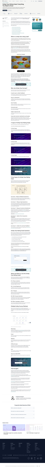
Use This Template (21, 73)
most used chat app (21, 332)
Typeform (20, 449)
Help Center (28, 454)
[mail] (5, 459)
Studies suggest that (16, 50)
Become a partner (29, 455)
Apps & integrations (29, 448)
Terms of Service (11, 461)
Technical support (29, 456)
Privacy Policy (9, 461)
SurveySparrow (20, 311)
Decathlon (36, 448)
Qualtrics (20, 448)
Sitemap (12, 461)
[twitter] (6, 459)
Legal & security (28, 449)
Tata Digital (36, 449)
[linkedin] (10, 459)
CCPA (15, 461)
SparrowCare (4, 449)
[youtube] (11, 459)
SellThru (36, 454)
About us (3, 448)
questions (16, 34)
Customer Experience (13, 448)
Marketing (12, 449)
